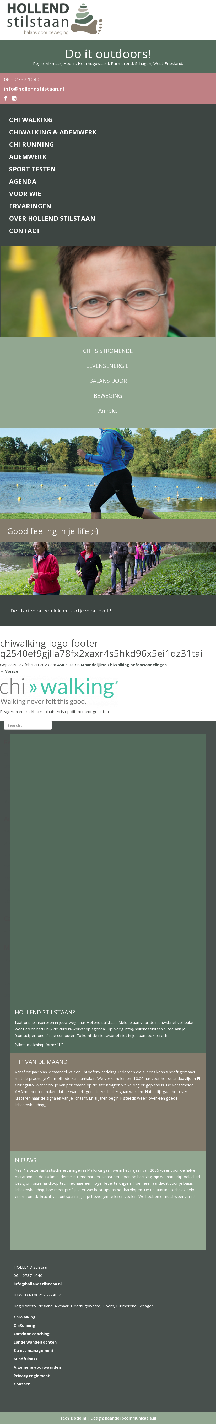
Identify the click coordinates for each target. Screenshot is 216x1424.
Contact (24, 230)
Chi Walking (31, 119)
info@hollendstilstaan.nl (34, 88)
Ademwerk (27, 156)
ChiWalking (24, 1316)
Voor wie (25, 193)
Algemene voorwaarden (37, 1367)
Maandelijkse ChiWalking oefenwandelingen (124, 664)
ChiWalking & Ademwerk (53, 132)
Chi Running (31, 144)
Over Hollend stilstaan (52, 218)
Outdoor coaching (32, 1333)
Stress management (34, 1350)
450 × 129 (66, 664)
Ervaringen (30, 206)
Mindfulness (25, 1358)
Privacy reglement (32, 1375)
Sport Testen (32, 169)
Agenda (22, 181)
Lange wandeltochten (35, 1342)
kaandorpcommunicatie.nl (130, 1418)
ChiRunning (24, 1325)
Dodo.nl (78, 1418)
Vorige (9, 671)
